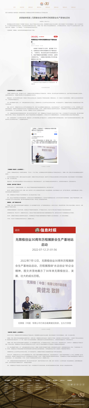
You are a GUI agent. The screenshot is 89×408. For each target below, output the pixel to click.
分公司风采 (29, 391)
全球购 (47, 385)
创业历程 (22, 7)
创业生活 (21, 385)
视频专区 (28, 387)
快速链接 (69, 380)
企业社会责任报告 (39, 389)
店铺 (46, 391)
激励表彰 (21, 387)
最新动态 (30, 7)
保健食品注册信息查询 (61, 401)
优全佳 (14, 387)
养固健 (14, 383)
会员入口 (62, 380)
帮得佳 (14, 398)
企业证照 (83, 401)
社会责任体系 (38, 383)
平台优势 (21, 383)
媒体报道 (10, 12)
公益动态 (37, 385)
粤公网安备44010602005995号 (78, 404)
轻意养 (14, 389)
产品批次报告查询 (69, 399)
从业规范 (21, 391)
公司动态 (6, 387)
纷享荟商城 (48, 383)
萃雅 (13, 391)
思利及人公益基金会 (39, 387)
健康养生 (6, 391)
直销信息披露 (52, 401)
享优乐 (14, 396)
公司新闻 (28, 383)
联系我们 (54, 385)
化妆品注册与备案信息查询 (73, 401)
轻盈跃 (14, 400)
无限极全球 (6, 383)
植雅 (13, 394)
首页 (14, 7)
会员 (46, 389)
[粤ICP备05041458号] (67, 404)
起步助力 (21, 389)
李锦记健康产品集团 (48, 399)
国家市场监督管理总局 (59, 399)
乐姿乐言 (14, 385)
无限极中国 (6, 385)
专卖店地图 (48, 387)
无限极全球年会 (30, 385)
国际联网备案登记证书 (80, 399)
